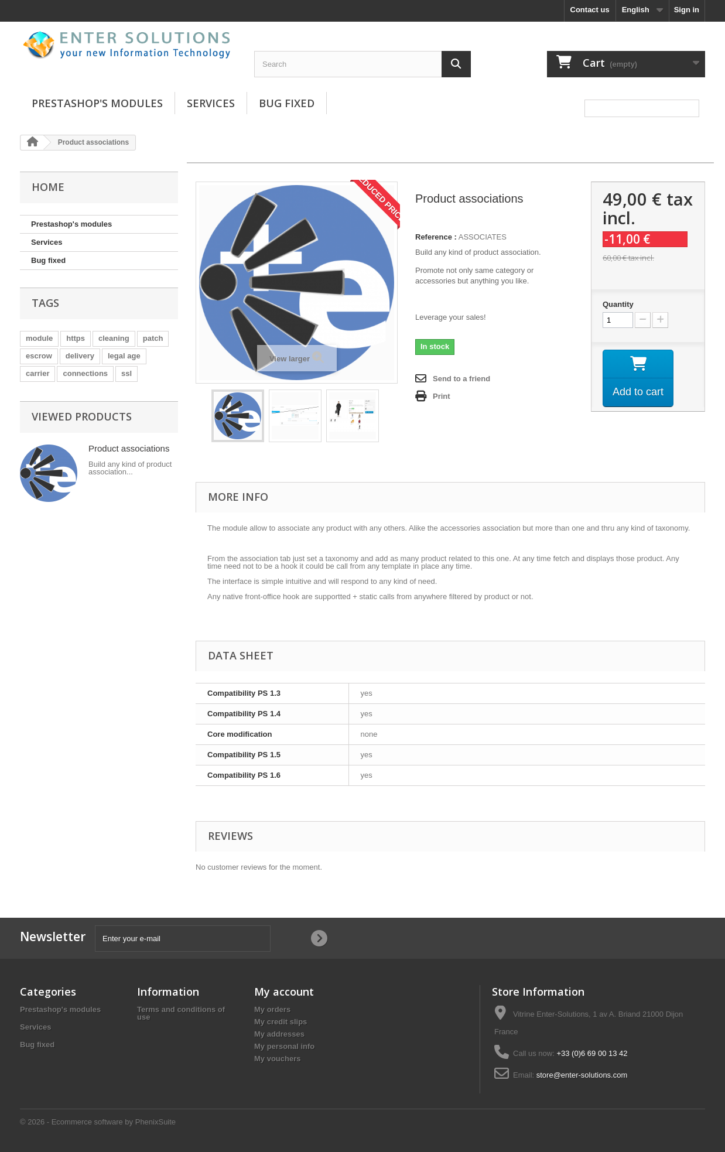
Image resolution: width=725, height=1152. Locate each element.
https (75, 338)
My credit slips (280, 1021)
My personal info (284, 1046)
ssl (126, 373)
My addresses (279, 1034)
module (39, 338)
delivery (80, 355)
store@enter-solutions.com (582, 1075)
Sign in (686, 9)
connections (85, 373)
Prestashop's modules (97, 103)
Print (441, 396)
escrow (39, 355)
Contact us (590, 9)
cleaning (113, 338)
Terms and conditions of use (181, 1013)
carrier (37, 373)
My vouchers (277, 1058)
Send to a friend (461, 378)
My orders (272, 1009)
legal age (124, 355)
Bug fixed (286, 103)
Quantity (618, 304)
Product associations (128, 448)
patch (153, 338)
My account (284, 992)
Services (211, 103)
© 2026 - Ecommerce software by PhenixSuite (98, 1121)
